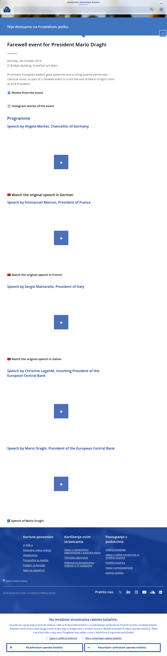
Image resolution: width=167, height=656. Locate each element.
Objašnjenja (30, 555)
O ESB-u (28, 545)
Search (151, 9)
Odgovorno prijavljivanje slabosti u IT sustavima (79, 564)
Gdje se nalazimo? (34, 570)
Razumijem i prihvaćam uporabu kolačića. (122, 647)
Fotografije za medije (35, 560)
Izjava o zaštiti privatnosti (63, 638)
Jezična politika (115, 572)
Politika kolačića (115, 562)
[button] (161, 3)
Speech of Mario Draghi (27, 521)
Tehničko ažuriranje (76, 557)
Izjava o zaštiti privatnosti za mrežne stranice (122, 556)
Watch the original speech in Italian (36, 359)
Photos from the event (27, 93)
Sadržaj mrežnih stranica (16, 580)
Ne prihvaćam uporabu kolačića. (44, 647)
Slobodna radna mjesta (37, 550)
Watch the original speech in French (37, 275)
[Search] (82, 9)
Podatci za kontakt (34, 565)
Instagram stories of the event (33, 106)
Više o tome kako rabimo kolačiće (103, 638)
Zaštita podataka (116, 549)
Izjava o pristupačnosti (119, 567)
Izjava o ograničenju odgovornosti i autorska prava (82, 551)
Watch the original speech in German (42, 194)
